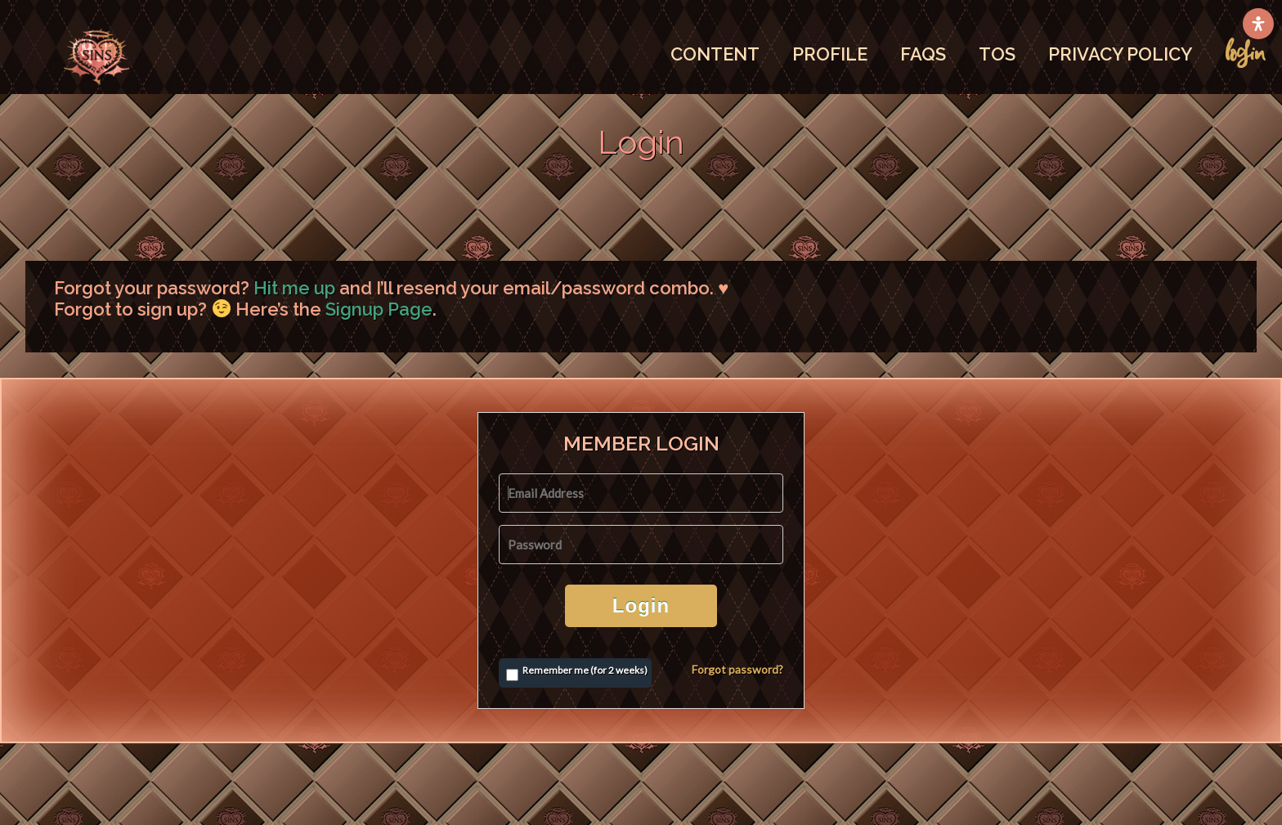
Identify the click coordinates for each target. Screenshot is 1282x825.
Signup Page (379, 309)
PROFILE (829, 54)
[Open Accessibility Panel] (1258, 23)
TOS (997, 54)
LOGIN (1245, 53)
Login (641, 605)
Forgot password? (737, 669)
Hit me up (294, 287)
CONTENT (715, 54)
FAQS (923, 54)
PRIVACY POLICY (1120, 54)
